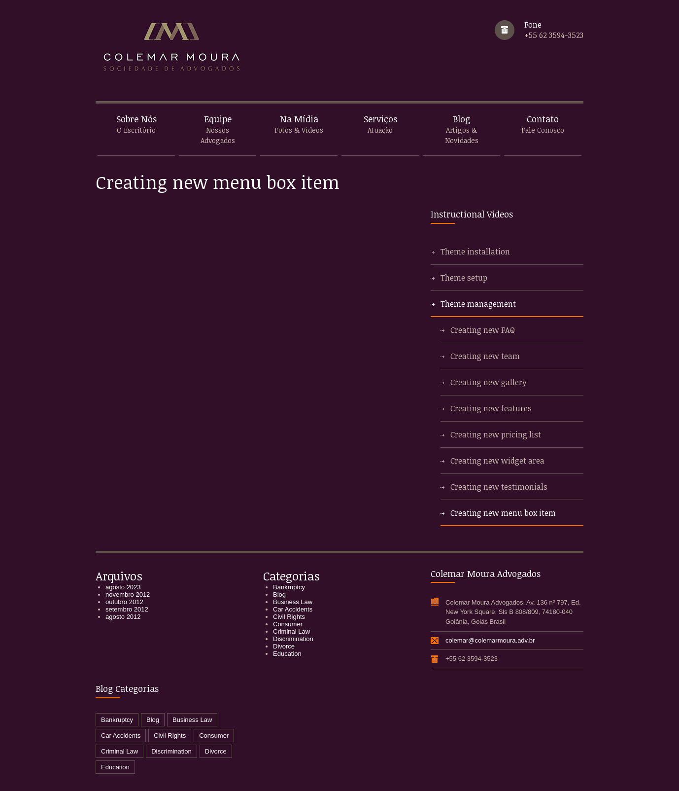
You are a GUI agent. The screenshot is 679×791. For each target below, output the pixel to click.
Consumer (288, 624)
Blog (279, 594)
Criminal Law (291, 631)
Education (287, 653)
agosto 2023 (123, 587)
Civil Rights (289, 616)
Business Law (292, 602)
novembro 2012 (127, 594)
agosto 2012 (123, 616)
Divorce (284, 646)
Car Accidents (292, 609)
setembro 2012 (126, 609)
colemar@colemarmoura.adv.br (490, 640)
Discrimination (293, 639)
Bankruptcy (289, 587)
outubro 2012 (124, 602)
